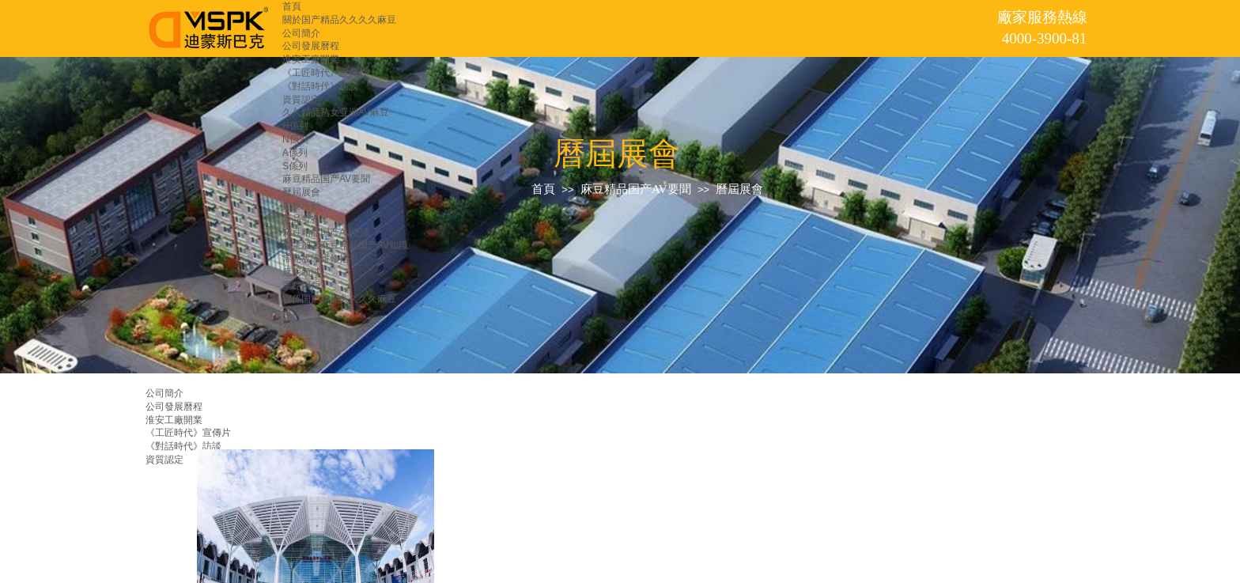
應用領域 (301, 272)
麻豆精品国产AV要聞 (326, 178)
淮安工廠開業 (310, 59)
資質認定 (301, 99)
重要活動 (301, 205)
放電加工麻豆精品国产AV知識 (345, 245)
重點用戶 (301, 285)
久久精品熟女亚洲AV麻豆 (335, 112)
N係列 (295, 139)
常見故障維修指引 (320, 258)
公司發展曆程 (310, 45)
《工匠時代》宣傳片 (325, 72)
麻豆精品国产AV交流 (326, 232)
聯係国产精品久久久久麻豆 (339, 299)
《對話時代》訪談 (320, 86)
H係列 (295, 125)
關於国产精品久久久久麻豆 (339, 19)
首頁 (291, 6)
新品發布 (301, 219)
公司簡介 (301, 33)
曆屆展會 (301, 192)
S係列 (295, 166)
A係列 (295, 152)
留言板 (296, 311)
